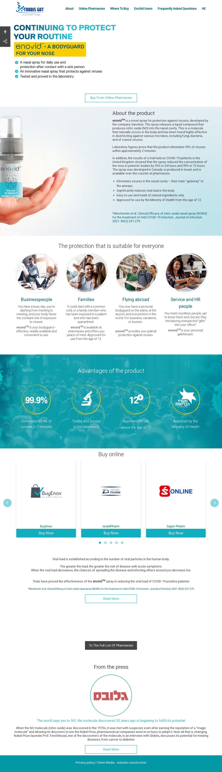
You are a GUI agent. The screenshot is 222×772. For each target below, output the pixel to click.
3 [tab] (111, 543)
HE (205, 8)
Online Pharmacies (93, 11)
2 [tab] (105, 543)
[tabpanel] (46, 499)
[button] (7, 503)
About (70, 8)
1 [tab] (100, 543)
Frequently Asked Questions (178, 11)
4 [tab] (117, 543)
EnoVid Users (144, 11)
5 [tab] (122, 543)
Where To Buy (120, 11)
